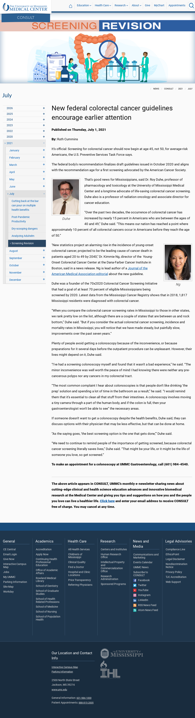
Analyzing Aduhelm (23, 236)
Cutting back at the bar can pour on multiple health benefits (25, 205)
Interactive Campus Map (14, 566)
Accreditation (44, 549)
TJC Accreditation (176, 577)
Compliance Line (175, 549)
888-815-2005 (86, 702)
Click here (107, 501)
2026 (10, 108)
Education (83, 5)
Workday (8, 591)
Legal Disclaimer (175, 559)
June (12, 186)
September (15, 258)
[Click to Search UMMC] (191, 5)
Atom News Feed (145, 610)
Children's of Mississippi (75, 556)
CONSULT (25, 17)
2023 (10, 125)
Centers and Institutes (114, 549)
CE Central (9, 549)
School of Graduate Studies (47, 593)
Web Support (173, 582)
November (15, 272)
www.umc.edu (59, 689)
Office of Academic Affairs (47, 572)
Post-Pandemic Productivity (21, 219)
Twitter (139, 585)
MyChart (159, 5)
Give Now (8, 559)
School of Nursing (46, 611)
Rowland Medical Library (46, 580)
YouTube (140, 590)
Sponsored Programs (113, 584)
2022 (10, 131)
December (15, 280)
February (14, 157)
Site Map (8, 586)
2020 (10, 136)
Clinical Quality (77, 562)
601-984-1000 (84, 697)
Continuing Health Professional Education (46, 562)
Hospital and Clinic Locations (79, 574)
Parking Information (15, 582)
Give (147, 5)
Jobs (6, 572)
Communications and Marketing (146, 556)
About (135, 5)
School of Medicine (47, 606)
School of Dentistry (47, 586)
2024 (10, 119)
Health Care (102, 5)
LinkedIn (140, 600)
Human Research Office (111, 556)
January (14, 150)
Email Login (10, 554)
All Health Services (79, 549)
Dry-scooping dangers (25, 228)
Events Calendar (143, 562)
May (11, 179)
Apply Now (42, 554)
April (12, 172)
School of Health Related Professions (47, 601)
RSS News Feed (144, 605)
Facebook (141, 580)
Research (120, 5)
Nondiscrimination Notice (176, 566)
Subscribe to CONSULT (140, 574)
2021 (10, 143)
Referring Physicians (80, 584)
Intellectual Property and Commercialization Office (113, 567)
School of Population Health (48, 618)
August (13, 251)
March (13, 165)
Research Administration (109, 578)
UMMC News (141, 567)
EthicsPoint (172, 554)
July (11, 193)
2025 (10, 114)
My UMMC (9, 577)
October (14, 265)
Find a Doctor (76, 567)
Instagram (141, 595)
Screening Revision (23, 243)
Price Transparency (79, 580)
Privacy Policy (174, 572)
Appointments (177, 5)
